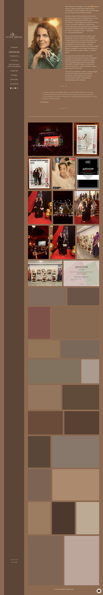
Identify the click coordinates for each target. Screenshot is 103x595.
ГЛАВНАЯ (14, 47)
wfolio (15, 562)
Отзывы (14, 75)
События (14, 71)
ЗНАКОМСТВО (14, 52)
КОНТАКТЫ (14, 84)
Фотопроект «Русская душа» (14, 65)
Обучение (14, 79)
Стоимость (14, 56)
